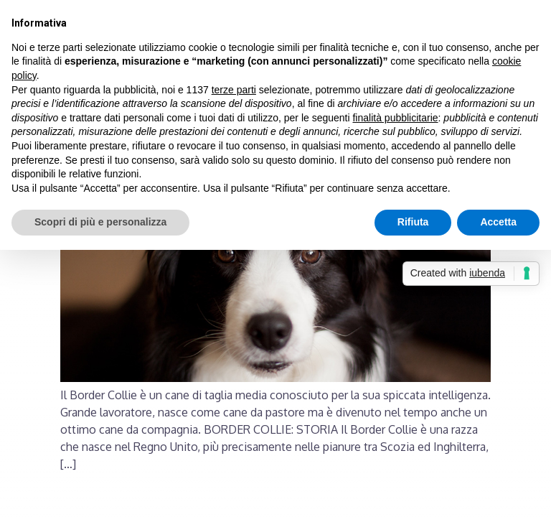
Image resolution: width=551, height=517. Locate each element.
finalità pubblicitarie (395, 118)
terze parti (234, 90)
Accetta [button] (498, 222)
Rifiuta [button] (413, 222)
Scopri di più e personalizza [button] (100, 222)
